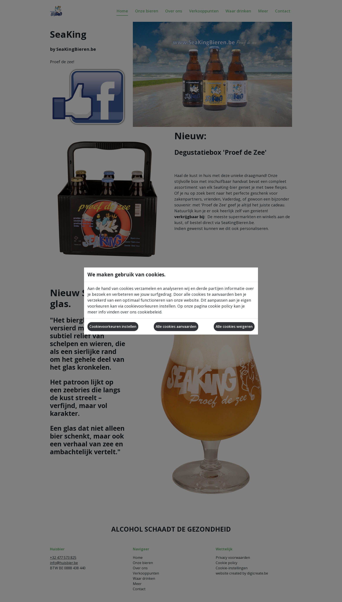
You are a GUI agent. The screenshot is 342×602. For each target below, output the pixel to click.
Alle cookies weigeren (234, 326)
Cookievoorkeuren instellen (112, 326)
